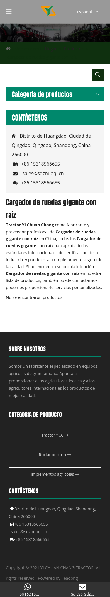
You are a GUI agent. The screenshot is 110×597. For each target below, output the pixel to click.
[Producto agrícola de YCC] (55, 32)
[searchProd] (49, 75)
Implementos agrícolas (55, 474)
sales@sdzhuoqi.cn (43, 173)
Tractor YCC (55, 435)
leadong (70, 578)
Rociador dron (55, 454)
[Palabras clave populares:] (98, 75)
